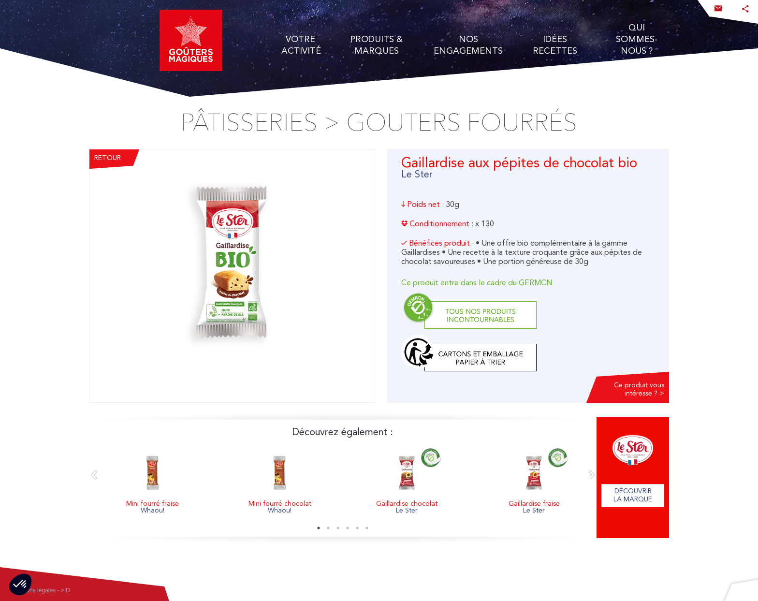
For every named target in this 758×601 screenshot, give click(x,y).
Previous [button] (94, 475)
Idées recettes (555, 45)
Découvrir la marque (632, 495)
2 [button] (328, 528)
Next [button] (592, 475)
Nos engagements (468, 45)
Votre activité (300, 45)
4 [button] (347, 528)
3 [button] (338, 528)
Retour (107, 158)
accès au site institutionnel (23, 22)
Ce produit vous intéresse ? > (639, 389)
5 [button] (357, 528)
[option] (152, 482)
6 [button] (367, 528)
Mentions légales (34, 590)
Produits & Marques (376, 45)
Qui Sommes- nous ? (636, 39)
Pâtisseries (249, 122)
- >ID (64, 590)
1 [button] (318, 528)
